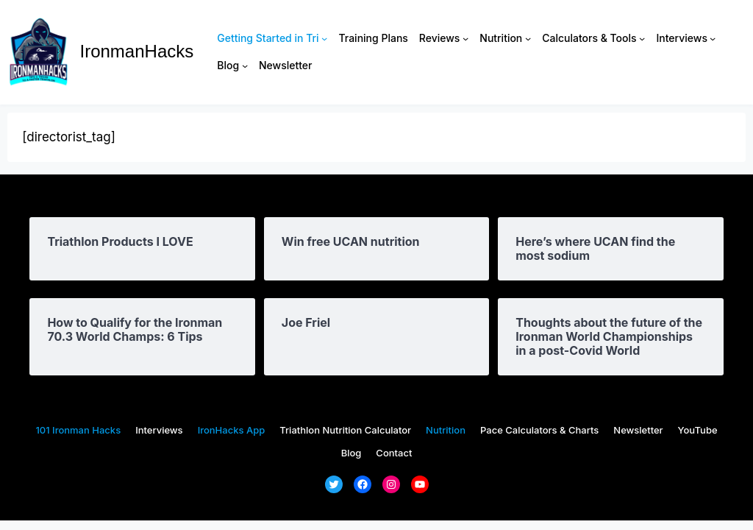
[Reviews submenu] (465, 38)
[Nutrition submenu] (528, 38)
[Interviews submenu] (712, 38)
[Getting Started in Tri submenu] (324, 38)
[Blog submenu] (245, 65)
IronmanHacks (137, 51)
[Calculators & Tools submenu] (642, 38)
